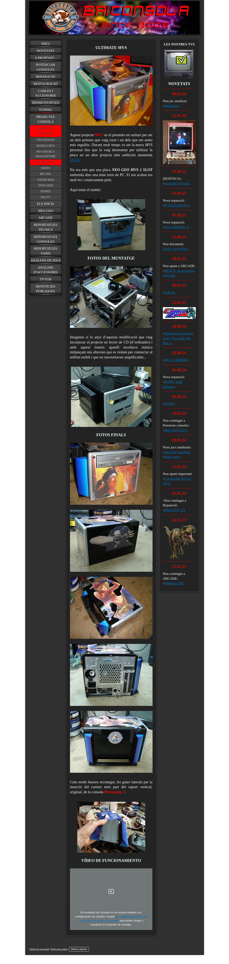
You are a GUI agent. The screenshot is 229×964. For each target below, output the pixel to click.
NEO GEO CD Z (176, 430)
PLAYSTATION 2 (176, 205)
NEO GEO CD (174, 510)
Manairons (171, 106)
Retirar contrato (79, 949)
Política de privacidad (39, 949)
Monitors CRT (174, 583)
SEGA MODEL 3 (176, 227)
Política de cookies (59, 949)
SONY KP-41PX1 (175, 249)
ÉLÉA (75, 160)
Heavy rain (171, 457)
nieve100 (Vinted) (176, 183)
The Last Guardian (177, 452)
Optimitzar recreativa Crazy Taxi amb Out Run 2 (178, 338)
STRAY (169, 292)
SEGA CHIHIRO (176, 360)
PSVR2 (169, 404)
